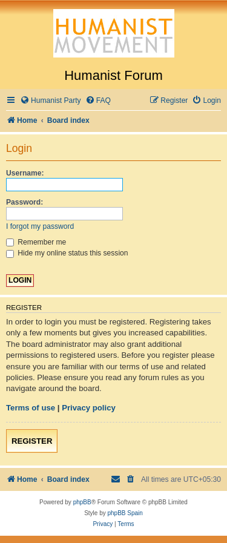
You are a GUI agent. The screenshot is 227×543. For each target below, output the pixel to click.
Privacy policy (89, 407)
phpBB (82, 502)
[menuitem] (50, 101)
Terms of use (30, 407)
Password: (24, 202)
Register (32, 441)
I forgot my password (40, 226)
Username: (25, 173)
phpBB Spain (124, 513)
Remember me (36, 242)
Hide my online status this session (67, 253)
